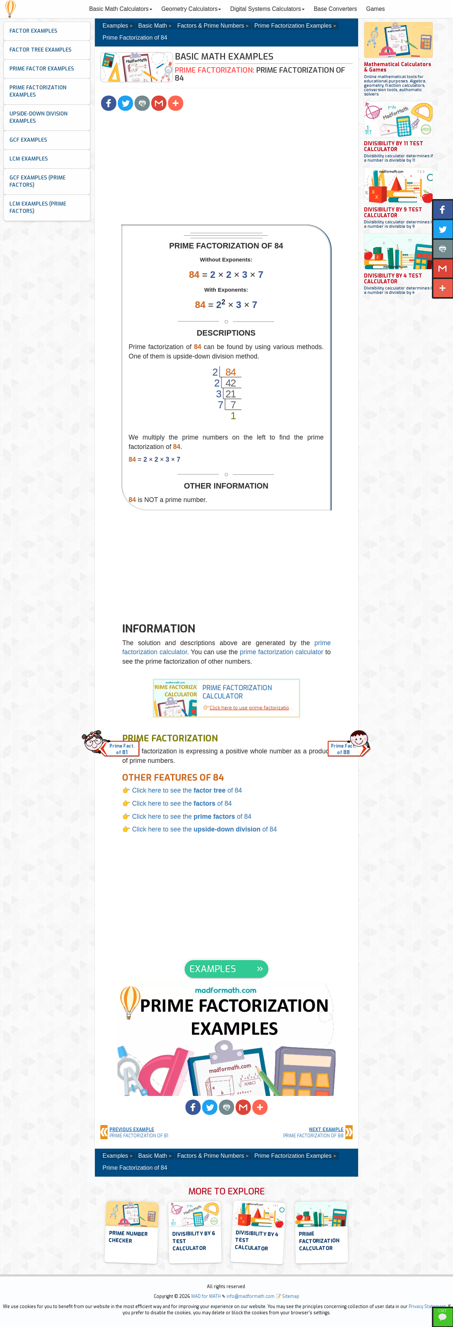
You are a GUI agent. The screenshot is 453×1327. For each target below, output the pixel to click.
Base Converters (335, 9)
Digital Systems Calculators (267, 9)
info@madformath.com (250, 1296)
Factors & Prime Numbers (210, 26)
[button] (108, 103)
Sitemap (290, 1296)
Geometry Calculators (191, 9)
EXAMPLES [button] (212, 969)
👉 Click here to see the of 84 (182, 790)
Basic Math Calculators (120, 9)
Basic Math (152, 26)
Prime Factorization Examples (293, 26)
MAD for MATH (206, 1296)
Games (375, 9)
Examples (115, 26)
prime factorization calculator (282, 652)
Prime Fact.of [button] (122, 749)
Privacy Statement (427, 1307)
